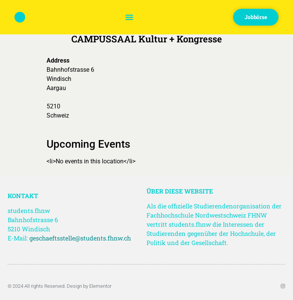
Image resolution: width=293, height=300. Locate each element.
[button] (129, 17)
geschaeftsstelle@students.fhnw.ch (80, 238)
